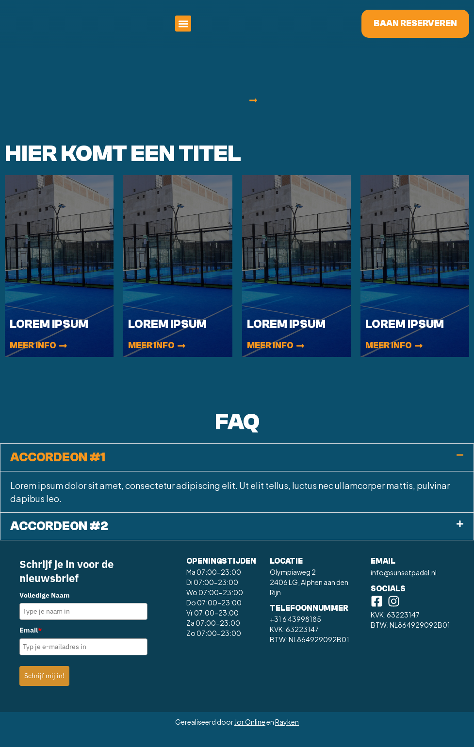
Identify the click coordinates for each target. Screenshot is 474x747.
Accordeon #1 (57, 471)
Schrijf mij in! (44, 689)
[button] (306, 31)
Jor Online (249, 735)
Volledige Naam (44, 609)
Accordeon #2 (59, 540)
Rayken (287, 735)
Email (30, 644)
